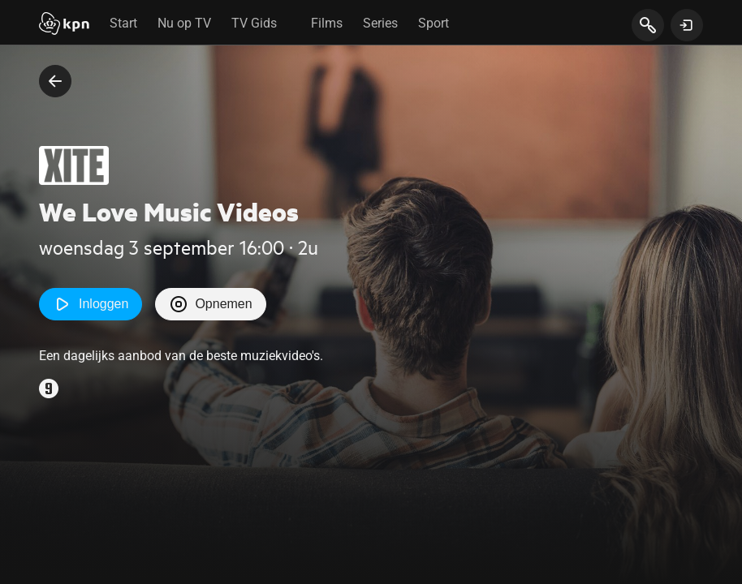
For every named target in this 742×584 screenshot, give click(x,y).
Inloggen (90, 304)
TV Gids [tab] (254, 23)
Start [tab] (123, 23)
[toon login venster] (687, 25)
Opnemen (210, 304)
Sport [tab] (433, 23)
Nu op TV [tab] (184, 23)
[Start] (64, 25)
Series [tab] (380, 23)
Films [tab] (327, 23)
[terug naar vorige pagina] (55, 81)
